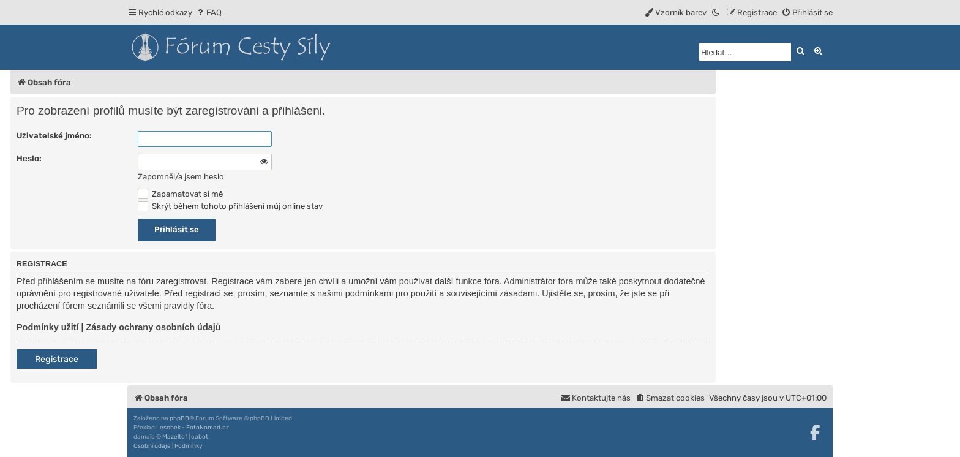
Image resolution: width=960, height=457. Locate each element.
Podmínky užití (48, 327)
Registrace (56, 359)
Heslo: (29, 158)
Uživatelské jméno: (54, 135)
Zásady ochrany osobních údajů (153, 327)
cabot (199, 436)
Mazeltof (174, 436)
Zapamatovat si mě (180, 193)
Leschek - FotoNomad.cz (192, 427)
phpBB (179, 418)
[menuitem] (208, 12)
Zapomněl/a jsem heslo (181, 176)
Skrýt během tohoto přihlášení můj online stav (230, 206)
